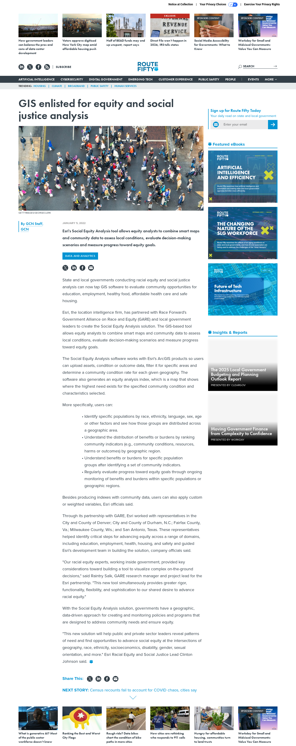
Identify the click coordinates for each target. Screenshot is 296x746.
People (230, 79)
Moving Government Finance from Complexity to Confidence (241, 431)
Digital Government (105, 79)
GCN (25, 229)
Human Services (125, 86)
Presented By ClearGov (228, 385)
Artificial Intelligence (36, 79)
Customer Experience (176, 79)
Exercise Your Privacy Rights (262, 4)
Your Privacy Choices (218, 5)
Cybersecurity (72, 79)
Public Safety (208, 79)
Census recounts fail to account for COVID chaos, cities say (143, 690)
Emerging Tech (140, 79)
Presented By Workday (227, 440)
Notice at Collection (180, 4)
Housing (40, 86)
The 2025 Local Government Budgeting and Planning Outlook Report (238, 374)
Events (253, 79)
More (271, 79)
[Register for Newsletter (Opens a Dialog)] (273, 124)
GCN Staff (34, 223)
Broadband (76, 86)
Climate (57, 86)
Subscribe (63, 67)
